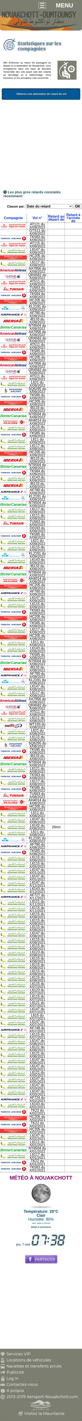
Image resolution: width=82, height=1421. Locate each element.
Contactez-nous (22, 1384)
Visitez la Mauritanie (44, 1413)
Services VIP (19, 1354)
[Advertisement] (41, 146)
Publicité (15, 1372)
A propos (15, 1390)
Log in (13, 1378)
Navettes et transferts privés (34, 1366)
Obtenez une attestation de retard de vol (51, 94)
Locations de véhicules (29, 1360)
